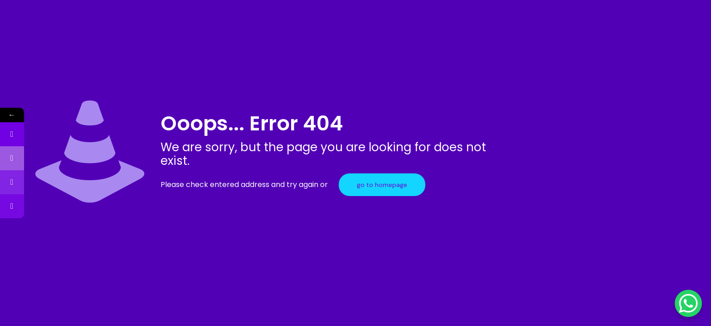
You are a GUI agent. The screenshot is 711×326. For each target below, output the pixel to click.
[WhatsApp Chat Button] (688, 303)
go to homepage (382, 185)
